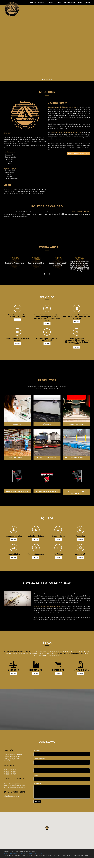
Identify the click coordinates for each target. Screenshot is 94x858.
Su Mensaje (37, 783)
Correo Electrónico (39, 758)
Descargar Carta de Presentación (78, 153)
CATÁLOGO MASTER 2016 (17, 491)
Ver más (17, 320)
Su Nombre (37, 750)
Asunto (36, 775)
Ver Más (13, 673)
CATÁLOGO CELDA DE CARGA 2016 (77, 492)
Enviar (37, 801)
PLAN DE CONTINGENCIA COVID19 (31, 853)
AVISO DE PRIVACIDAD (11, 853)
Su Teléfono (37, 767)
